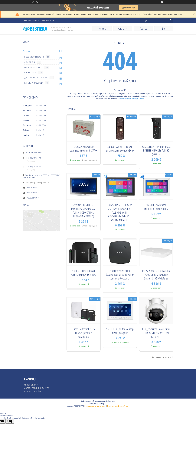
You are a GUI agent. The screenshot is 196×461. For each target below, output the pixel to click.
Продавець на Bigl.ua (98, 403)
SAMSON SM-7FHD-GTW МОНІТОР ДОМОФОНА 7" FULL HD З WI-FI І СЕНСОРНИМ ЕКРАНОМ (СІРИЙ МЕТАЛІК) (119, 212)
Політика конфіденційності (118, 406)
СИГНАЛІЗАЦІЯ (30, 72)
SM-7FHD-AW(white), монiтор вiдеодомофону (156, 207)
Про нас (143, 28)
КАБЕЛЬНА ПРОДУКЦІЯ (33, 83)
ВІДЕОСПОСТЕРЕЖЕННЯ (34, 57)
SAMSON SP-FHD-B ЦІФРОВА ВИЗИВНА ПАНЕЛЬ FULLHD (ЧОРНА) (156, 150)
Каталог (121, 28)
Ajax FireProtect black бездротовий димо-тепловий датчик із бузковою (120, 274)
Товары (26, 51)
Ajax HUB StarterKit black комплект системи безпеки (83, 272)
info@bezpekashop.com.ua (37, 183)
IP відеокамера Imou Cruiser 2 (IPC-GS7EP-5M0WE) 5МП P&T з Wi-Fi (156, 333)
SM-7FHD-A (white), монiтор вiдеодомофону (120, 331)
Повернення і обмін (32, 391)
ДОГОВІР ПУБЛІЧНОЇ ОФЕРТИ (36, 388)
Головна (102, 28)
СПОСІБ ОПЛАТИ (31, 385)
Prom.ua (111, 401)
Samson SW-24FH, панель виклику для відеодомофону (120, 148)
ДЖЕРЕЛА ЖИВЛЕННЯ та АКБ (36, 77)
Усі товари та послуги (161, 357)
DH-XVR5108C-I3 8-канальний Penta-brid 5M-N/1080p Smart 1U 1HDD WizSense (156, 274)
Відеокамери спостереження (131, 98)
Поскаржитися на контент (95, 406)
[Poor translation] (10, 421)
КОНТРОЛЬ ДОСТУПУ (33, 67)
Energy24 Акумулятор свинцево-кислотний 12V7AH (83, 148)
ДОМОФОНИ (29, 62)
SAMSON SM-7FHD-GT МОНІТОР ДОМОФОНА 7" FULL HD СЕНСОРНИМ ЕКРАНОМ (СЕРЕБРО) (83, 210)
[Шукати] (170, 20)
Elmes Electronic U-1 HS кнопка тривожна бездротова (84, 333)
